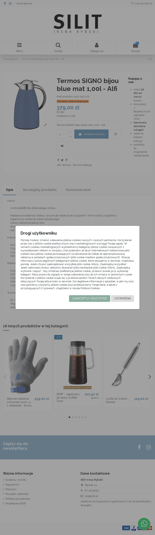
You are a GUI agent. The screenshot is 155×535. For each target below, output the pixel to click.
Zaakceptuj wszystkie (89, 298)
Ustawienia (122, 298)
